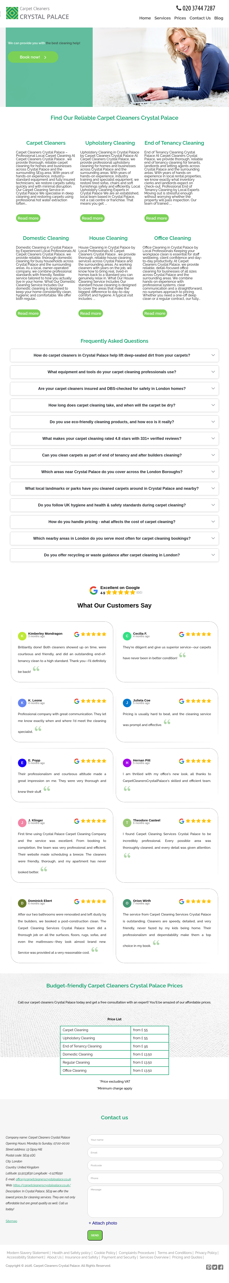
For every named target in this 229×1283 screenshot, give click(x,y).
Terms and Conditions (175, 1256)
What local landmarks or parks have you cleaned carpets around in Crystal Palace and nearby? (112, 491)
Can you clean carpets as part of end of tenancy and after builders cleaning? (112, 458)
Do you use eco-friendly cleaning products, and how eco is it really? (112, 425)
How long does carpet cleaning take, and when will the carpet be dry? (111, 408)
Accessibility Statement (25, 1260)
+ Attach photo (103, 1225)
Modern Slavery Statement (28, 1256)
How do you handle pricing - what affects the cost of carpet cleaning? (111, 525)
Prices (180, 18)
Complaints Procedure (136, 1256)
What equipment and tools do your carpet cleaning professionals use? (112, 375)
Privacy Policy (206, 1256)
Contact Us (200, 18)
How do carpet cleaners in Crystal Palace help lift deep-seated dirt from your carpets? (112, 358)
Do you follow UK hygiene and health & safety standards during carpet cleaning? (112, 508)
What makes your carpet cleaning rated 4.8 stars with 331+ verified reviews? (112, 441)
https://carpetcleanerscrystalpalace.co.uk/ (42, 1188)
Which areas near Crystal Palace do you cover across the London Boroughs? (111, 475)
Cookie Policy (105, 1256)
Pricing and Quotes (187, 1260)
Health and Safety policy (71, 1256)
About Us (54, 1260)
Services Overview (154, 1260)
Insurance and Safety (81, 1260)
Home (145, 18)
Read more (28, 219)
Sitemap (11, 1224)
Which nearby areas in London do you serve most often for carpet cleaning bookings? (112, 541)
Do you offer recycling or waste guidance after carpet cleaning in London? (112, 558)
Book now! (33, 57)
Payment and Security (119, 1260)
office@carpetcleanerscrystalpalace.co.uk (43, 1182)
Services (162, 18)
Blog (218, 18)
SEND (95, 1238)
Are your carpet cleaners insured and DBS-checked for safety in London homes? (112, 391)
